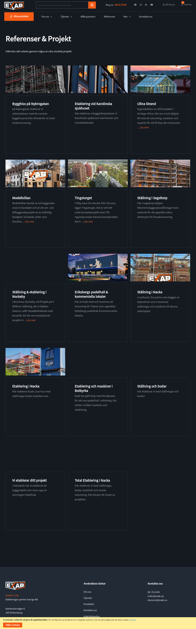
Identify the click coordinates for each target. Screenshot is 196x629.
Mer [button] (127, 16)
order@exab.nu (156, 596)
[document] (98, 623)
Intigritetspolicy (92, 616)
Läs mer (132, 620)
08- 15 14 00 (154, 592)
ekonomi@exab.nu (157, 600)
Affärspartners (88, 16)
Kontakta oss (145, 16)
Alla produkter (19, 16)
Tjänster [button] (66, 16)
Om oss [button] (46, 16)
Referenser (109, 16)
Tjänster (88, 597)
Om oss (87, 591)
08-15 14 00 (120, 4)
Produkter (89, 604)
